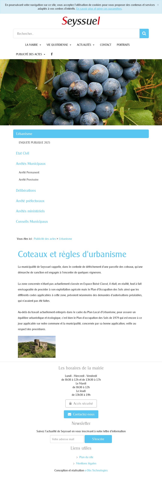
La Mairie (33, 45)
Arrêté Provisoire (28, 179)
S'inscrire (98, 439)
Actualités (85, 45)
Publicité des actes (30, 54)
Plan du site (86, 457)
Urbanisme (24, 133)
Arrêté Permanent (29, 172)
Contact (105, 45)
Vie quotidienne (59, 45)
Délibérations (26, 190)
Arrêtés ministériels (30, 211)
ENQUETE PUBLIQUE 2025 (34, 142)
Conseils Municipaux (32, 221)
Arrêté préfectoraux (30, 201)
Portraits (123, 45)
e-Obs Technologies (96, 470)
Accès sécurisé (81, 403)
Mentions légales (86, 463)
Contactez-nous (81, 414)
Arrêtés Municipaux (31, 163)
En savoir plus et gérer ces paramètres (99, 8)
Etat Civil (22, 153)
